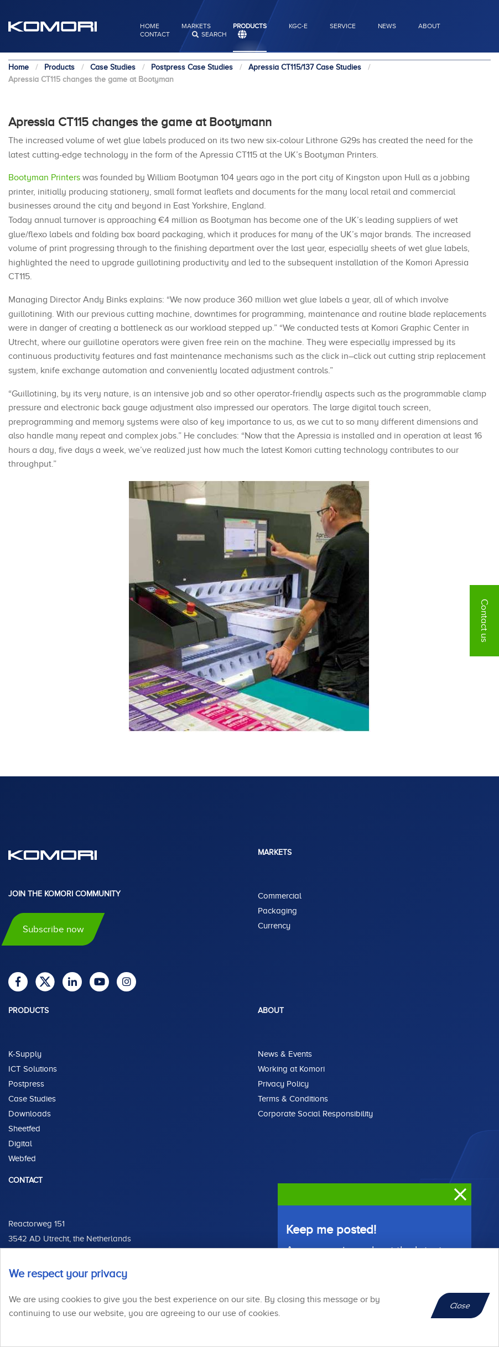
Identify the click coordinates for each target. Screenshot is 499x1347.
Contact (155, 34)
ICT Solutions (32, 1068)
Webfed (22, 1158)
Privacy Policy (283, 1083)
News (387, 26)
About (429, 26)
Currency (274, 925)
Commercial (280, 895)
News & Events (285, 1054)
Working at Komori (291, 1068)
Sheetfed (24, 1128)
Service (343, 26)
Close (460, 1305)
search (214, 34)
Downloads (29, 1113)
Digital (20, 1143)
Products (250, 26)
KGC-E (298, 26)
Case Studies (32, 1098)
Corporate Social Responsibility (315, 1113)
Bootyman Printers (44, 177)
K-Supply (24, 1054)
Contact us (484, 621)
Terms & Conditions (293, 1098)
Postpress (26, 1083)
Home (149, 26)
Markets (196, 26)
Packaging (277, 910)
